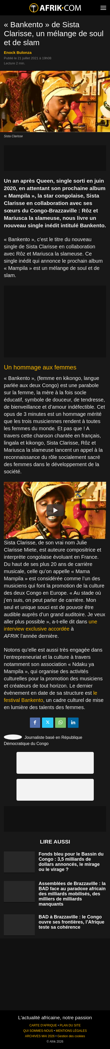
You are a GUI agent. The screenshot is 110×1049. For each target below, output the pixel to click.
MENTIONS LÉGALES (71, 1031)
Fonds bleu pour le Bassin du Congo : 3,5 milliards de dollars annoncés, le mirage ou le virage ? (71, 861)
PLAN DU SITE (70, 1025)
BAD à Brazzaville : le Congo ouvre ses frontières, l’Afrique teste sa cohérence (71, 922)
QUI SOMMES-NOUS (38, 1031)
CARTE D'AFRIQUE (43, 1025)
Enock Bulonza (18, 52)
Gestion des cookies (71, 1036)
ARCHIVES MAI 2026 (40, 1036)
